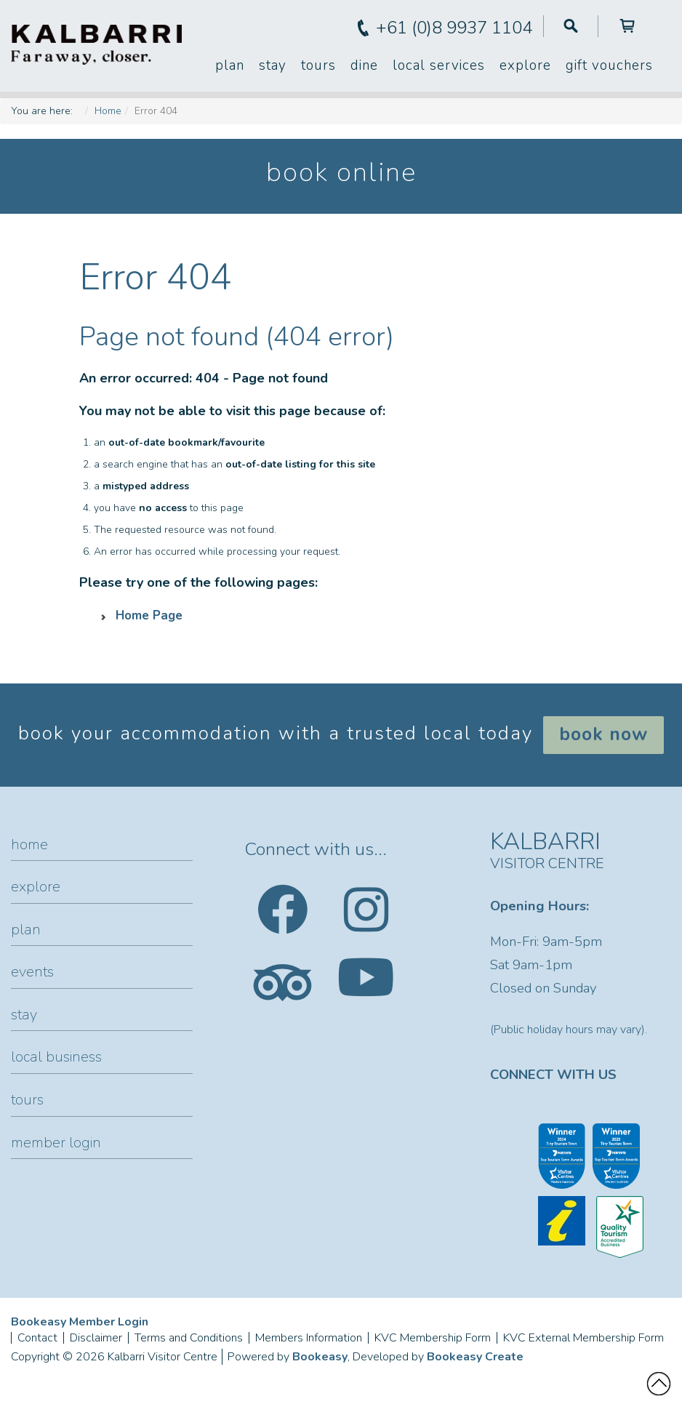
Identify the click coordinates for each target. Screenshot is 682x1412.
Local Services (439, 65)
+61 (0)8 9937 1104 (454, 27)
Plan (229, 65)
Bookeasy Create (475, 1357)
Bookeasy (320, 1357)
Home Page (149, 615)
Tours (318, 65)
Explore (525, 65)
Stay (272, 65)
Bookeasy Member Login (79, 1322)
